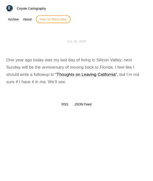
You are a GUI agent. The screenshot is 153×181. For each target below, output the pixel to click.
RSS (65, 104)
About (27, 19)
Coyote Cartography (31, 8)
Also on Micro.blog (53, 19)
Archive (13, 19)
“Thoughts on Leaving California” (86, 74)
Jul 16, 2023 (76, 41)
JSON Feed (82, 104)
